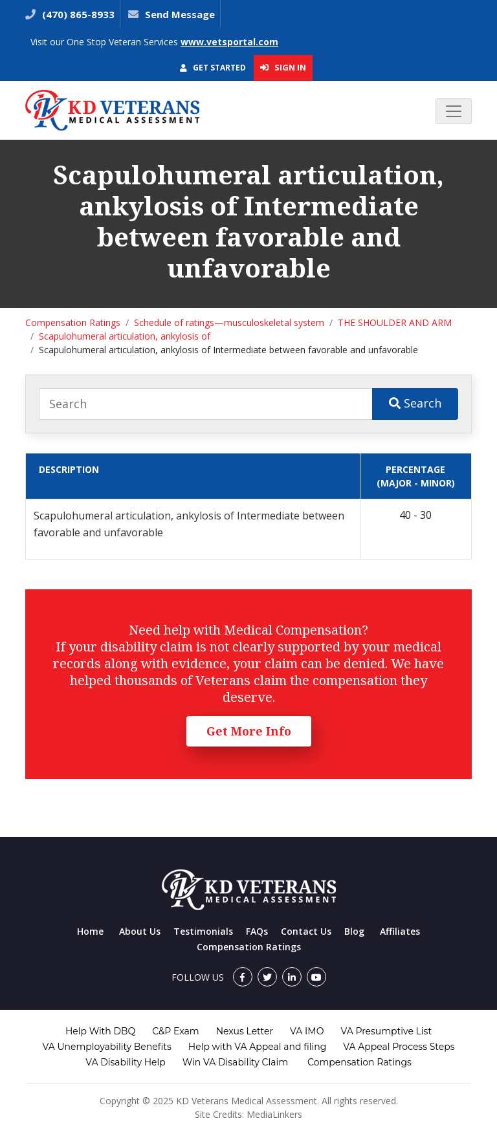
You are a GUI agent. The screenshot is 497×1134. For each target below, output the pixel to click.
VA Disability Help (125, 1062)
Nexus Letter (244, 1031)
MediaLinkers (274, 1114)
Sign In (283, 67)
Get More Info (248, 731)
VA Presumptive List (386, 1031)
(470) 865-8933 (77, 14)
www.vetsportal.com (229, 42)
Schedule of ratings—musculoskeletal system (229, 322)
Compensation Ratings (72, 322)
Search (415, 403)
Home (90, 931)
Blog (354, 931)
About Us (139, 931)
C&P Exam (175, 1031)
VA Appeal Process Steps (398, 1046)
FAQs (257, 931)
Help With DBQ (100, 1031)
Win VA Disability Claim (235, 1062)
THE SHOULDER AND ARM (395, 322)
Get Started (213, 67)
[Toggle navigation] (454, 111)
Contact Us (306, 931)
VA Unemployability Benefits (106, 1046)
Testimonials (203, 931)
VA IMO (307, 1031)
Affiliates (400, 931)
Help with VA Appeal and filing (257, 1046)
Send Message (180, 14)
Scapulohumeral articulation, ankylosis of (124, 336)
